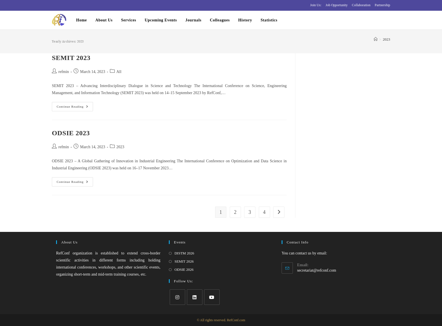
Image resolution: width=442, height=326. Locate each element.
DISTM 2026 (184, 253)
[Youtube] (212, 297)
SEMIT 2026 (184, 261)
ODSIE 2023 (71, 133)
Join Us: (315, 5)
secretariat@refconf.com (316, 270)
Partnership (382, 5)
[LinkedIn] (194, 297)
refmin (63, 72)
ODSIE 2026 (184, 269)
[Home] (375, 39)
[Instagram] (177, 297)
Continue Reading (75, 108)
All (118, 72)
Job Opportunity (337, 5)
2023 (386, 39)
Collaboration (361, 5)
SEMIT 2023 (71, 57)
